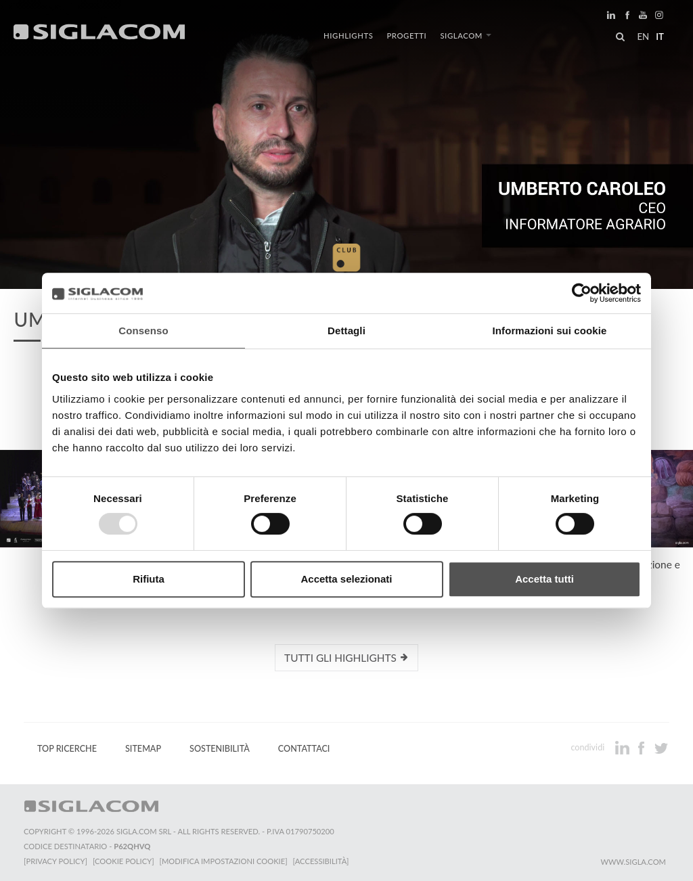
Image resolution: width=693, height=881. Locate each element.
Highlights (348, 35)
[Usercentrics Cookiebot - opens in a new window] (581, 293)
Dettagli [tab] (346, 330)
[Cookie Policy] (123, 861)
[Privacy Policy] (55, 861)
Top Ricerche (67, 749)
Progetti (406, 35)
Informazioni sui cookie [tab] (550, 330)
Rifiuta (148, 579)
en (643, 36)
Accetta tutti (544, 579)
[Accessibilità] (321, 861)
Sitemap (143, 749)
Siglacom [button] (465, 35)
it (660, 36)
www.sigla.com (633, 861)
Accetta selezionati (346, 579)
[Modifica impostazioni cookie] (224, 861)
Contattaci (304, 749)
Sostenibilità (219, 749)
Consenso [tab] (143, 330)
